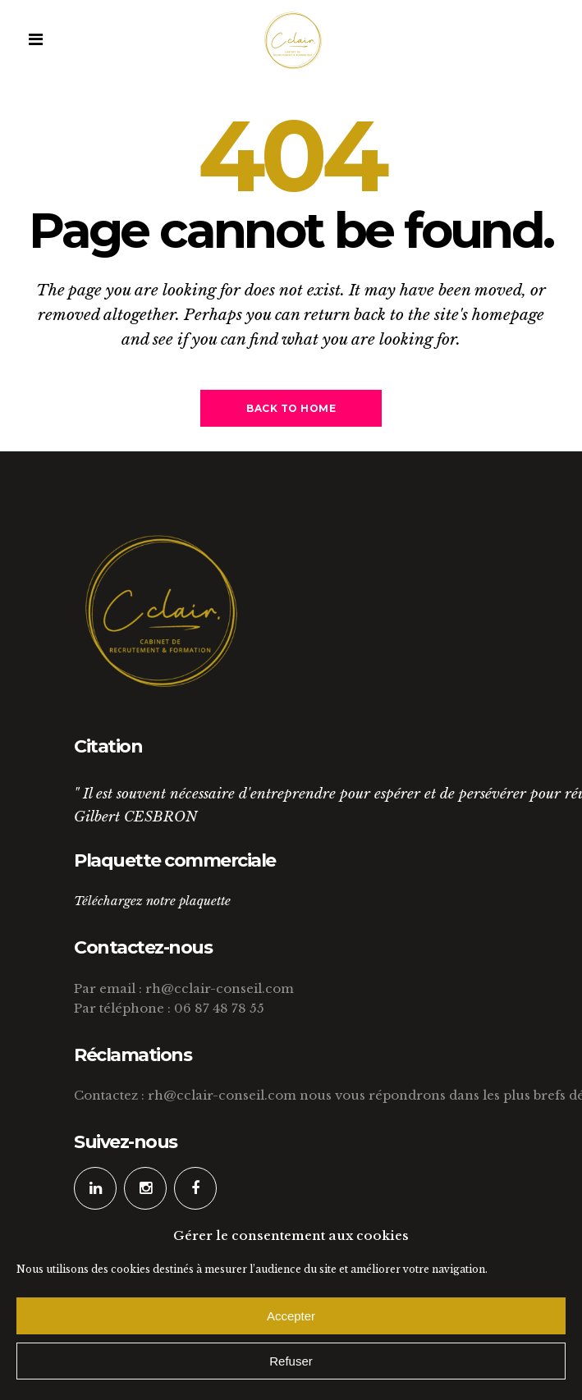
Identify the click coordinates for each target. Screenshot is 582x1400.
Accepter (291, 1316)
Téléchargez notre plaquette (152, 900)
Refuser (291, 1361)
